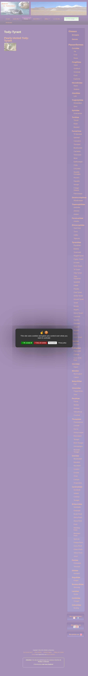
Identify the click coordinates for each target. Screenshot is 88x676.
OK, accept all (27, 343)
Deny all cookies (40, 343)
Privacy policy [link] (62, 343)
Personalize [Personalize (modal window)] (52, 343)
